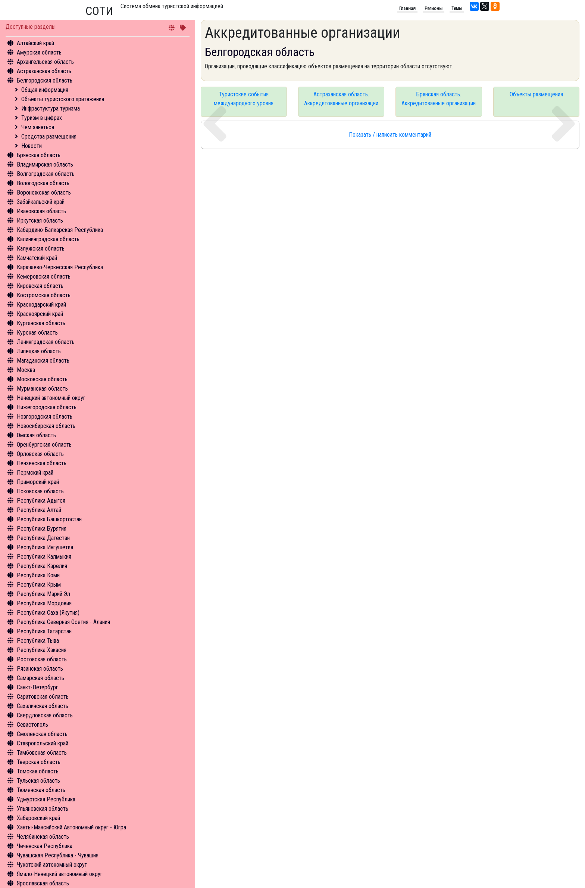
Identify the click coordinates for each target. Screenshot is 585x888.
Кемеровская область (44, 276)
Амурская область (39, 52)
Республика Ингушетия (45, 547)
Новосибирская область (46, 425)
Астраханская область (44, 71)
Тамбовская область (42, 752)
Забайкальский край (41, 201)
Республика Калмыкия (44, 556)
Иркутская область (40, 220)
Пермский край (35, 472)
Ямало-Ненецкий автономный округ (60, 874)
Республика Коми (38, 575)
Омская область (36, 435)
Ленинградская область (46, 341)
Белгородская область (44, 80)
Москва (26, 369)
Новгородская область (44, 416)
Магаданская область (43, 360)
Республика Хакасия (41, 649)
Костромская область (44, 295)
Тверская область (38, 762)
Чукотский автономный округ (52, 864)
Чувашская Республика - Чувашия (57, 855)
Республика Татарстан (44, 631)
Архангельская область (45, 61)
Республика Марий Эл (43, 593)
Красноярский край (40, 313)
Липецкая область (39, 351)
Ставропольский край (42, 743)
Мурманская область (42, 388)
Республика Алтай (39, 509)
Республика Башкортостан (49, 519)
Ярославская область (43, 883)
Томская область (38, 771)
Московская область (42, 379)
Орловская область (40, 453)
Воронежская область (44, 192)
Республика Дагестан (43, 537)
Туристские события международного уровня (243, 99)
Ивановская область (41, 211)
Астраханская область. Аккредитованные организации (341, 99)
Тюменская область (41, 790)
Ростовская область (42, 659)
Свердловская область (45, 715)
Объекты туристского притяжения (62, 99)
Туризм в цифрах (41, 117)
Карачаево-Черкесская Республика (60, 267)
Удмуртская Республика (46, 799)
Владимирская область (45, 164)
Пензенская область (41, 463)
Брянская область (38, 155)
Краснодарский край (41, 304)
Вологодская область (43, 183)
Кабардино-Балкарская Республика (60, 229)
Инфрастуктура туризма (50, 108)
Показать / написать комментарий (390, 134)
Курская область (37, 332)
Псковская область (40, 491)
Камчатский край (37, 257)
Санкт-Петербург (37, 687)
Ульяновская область (42, 808)
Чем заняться (37, 127)
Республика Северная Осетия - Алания (63, 621)
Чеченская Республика (44, 846)
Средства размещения (48, 136)
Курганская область (41, 323)
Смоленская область (42, 734)
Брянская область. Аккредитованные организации (438, 99)
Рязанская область (40, 668)
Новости (31, 145)
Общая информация (44, 89)
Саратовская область (43, 696)
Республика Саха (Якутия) (48, 612)
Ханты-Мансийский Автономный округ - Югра (71, 827)
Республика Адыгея (41, 500)
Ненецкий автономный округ (51, 397)
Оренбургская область (44, 444)
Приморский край (38, 481)
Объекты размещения (536, 94)
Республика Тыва (38, 640)
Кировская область (40, 285)
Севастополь (32, 724)
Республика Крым (39, 584)
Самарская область (40, 677)
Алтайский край (35, 43)
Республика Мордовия (44, 603)
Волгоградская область (46, 173)
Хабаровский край (38, 818)
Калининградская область (48, 239)
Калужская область (41, 248)
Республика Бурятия (41, 528)
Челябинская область (43, 836)
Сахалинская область (42, 706)
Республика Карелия (42, 565)
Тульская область (38, 780)
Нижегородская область (46, 407)
